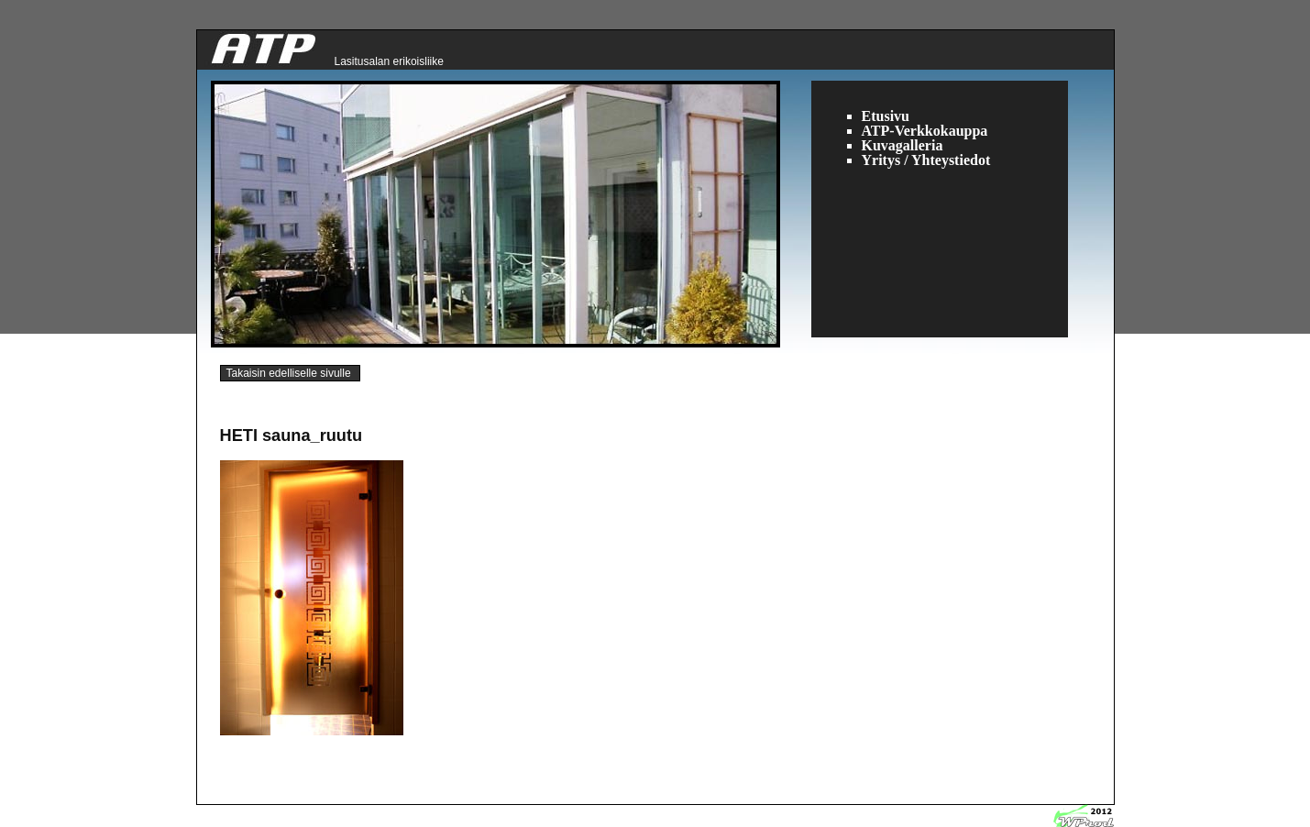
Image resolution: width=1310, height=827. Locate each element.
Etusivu (885, 116)
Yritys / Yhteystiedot (926, 160)
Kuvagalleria (902, 145)
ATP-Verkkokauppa (925, 130)
